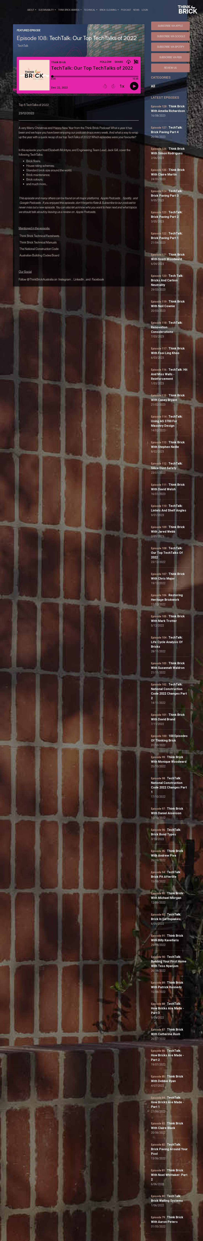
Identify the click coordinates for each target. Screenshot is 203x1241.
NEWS (136, 9)
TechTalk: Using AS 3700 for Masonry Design (167, 421)
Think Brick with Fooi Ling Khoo (168, 351)
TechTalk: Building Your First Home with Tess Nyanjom (168, 961)
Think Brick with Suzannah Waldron (168, 665)
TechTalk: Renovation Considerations (167, 327)
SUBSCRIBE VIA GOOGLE (171, 36)
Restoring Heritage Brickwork (167, 597)
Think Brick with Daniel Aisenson (167, 811)
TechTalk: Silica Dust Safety (167, 466)
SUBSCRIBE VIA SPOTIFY (170, 46)
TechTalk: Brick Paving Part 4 (167, 130)
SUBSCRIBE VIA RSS (170, 57)
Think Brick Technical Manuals (38, 242)
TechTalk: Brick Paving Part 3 (167, 193)
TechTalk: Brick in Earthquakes (166, 917)
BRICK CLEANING (109, 10)
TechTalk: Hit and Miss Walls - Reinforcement (169, 374)
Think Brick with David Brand (168, 717)
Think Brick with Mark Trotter (168, 618)
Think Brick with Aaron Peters (167, 1219)
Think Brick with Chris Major (168, 576)
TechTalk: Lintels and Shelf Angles (168, 508)
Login (145, 9)
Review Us (170, 67)
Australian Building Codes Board (39, 255)
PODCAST (126, 9)
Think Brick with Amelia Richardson (168, 109)
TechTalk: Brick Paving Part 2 (167, 214)
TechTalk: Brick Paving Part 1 (167, 236)
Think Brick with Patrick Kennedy (167, 985)
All (153, 86)
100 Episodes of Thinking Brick (169, 738)
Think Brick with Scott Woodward (168, 257)
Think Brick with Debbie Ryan (167, 1079)
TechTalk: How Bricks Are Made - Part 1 (167, 1102)
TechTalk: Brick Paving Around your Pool (169, 1149)
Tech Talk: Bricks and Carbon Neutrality (167, 280)
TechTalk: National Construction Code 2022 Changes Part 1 (169, 785)
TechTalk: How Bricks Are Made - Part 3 (167, 1008)
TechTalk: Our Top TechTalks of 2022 (167, 552)
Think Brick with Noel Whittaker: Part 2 (169, 1175)
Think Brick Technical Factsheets (39, 236)
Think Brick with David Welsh (168, 487)
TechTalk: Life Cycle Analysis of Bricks (167, 642)
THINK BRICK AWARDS (70, 10)
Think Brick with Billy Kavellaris (167, 938)
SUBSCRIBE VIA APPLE (170, 25)
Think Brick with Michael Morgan (167, 895)
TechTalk (23, 45)
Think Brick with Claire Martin (168, 172)
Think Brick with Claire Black (167, 1126)
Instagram (65, 279)
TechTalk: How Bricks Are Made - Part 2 (167, 1055)
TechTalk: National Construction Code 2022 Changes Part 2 (169, 691)
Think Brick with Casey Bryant (168, 398)
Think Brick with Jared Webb (168, 529)
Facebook (98, 279)
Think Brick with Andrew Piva (167, 853)
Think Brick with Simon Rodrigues (168, 151)
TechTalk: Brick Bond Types (166, 832)
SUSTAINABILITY (47, 10)
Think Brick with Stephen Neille (168, 445)
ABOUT (31, 10)
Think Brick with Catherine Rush (167, 1032)
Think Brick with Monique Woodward (168, 759)
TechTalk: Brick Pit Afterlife (166, 874)
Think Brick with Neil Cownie (168, 304)
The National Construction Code (39, 248)
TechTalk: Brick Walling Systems (167, 1198)
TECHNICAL (91, 10)
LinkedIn (79, 279)
